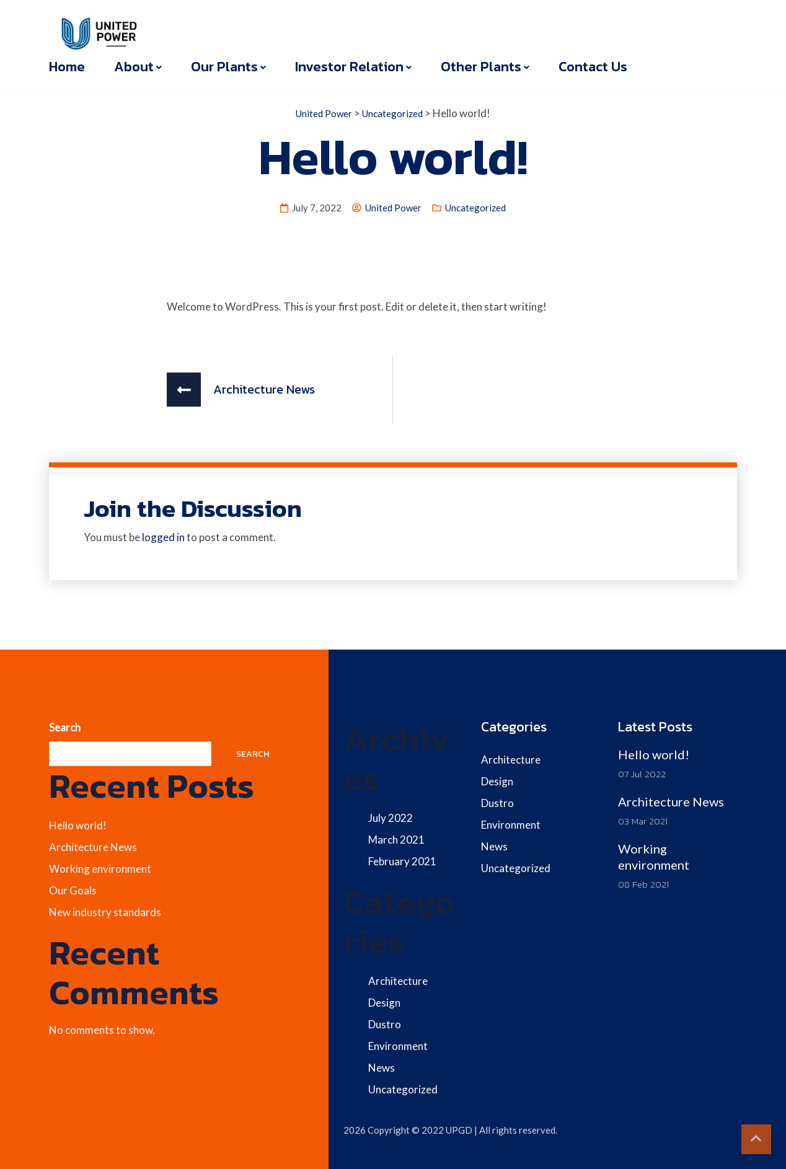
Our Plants (224, 66)
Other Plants (481, 66)
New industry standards (105, 912)
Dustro (384, 1024)
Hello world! (78, 825)
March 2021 (396, 839)
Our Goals (73, 890)
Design (384, 1002)
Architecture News (93, 847)
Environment (398, 1045)
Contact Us (593, 66)
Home (67, 66)
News (381, 1067)
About (134, 66)
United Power (393, 207)
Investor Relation (349, 66)
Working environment (100, 868)
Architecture (398, 980)
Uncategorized (475, 207)
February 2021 (402, 861)
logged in (163, 537)
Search (65, 727)
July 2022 (390, 817)
